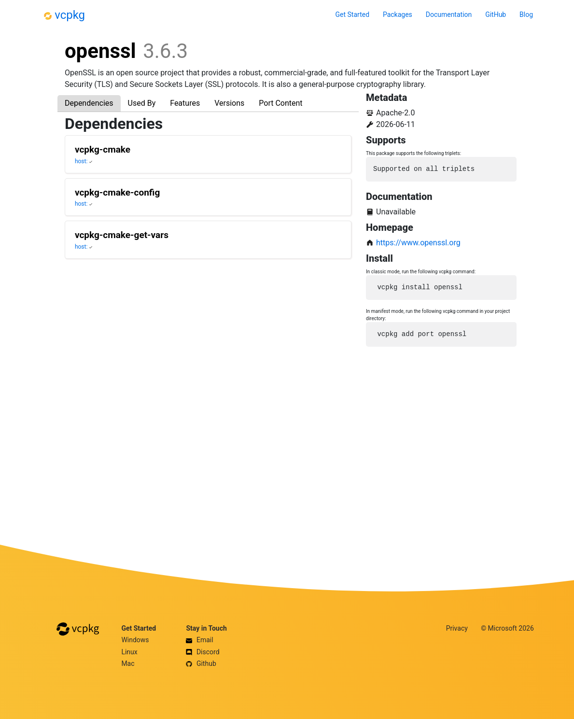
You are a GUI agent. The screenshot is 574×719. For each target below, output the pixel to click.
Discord (202, 652)
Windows (135, 640)
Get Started (353, 14)
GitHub (495, 14)
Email (199, 640)
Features (185, 103)
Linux (129, 652)
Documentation (449, 14)
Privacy (457, 628)
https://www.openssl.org (418, 242)
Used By (142, 103)
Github (201, 663)
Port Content (280, 103)
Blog (526, 14)
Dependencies (89, 103)
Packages (397, 14)
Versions (229, 103)
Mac (127, 663)
